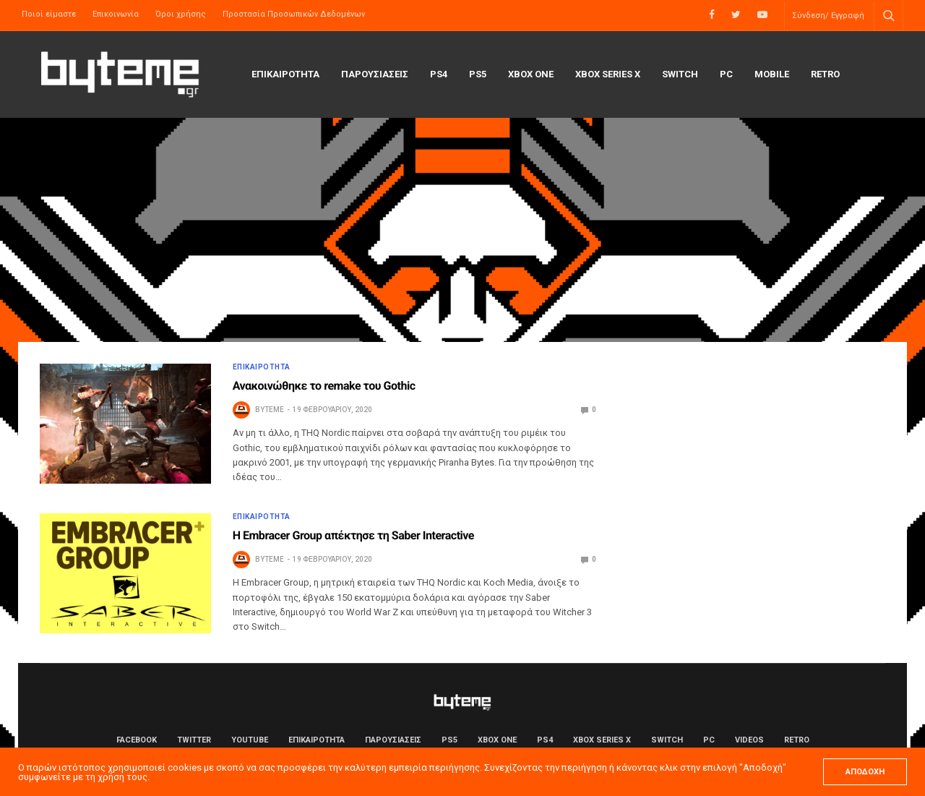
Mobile (771, 74)
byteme (269, 410)
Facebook (136, 740)
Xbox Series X (607, 74)
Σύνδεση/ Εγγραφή (828, 15)
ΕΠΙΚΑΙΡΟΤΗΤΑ (285, 74)
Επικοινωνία (115, 14)
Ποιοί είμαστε (49, 14)
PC (726, 74)
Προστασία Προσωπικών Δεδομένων (294, 14)
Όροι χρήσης (180, 14)
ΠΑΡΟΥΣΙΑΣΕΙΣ (374, 74)
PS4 (438, 74)
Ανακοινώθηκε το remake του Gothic (324, 386)
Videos (749, 740)
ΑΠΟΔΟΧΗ (865, 771)
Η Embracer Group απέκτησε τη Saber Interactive (353, 535)
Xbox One (531, 74)
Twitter (194, 740)
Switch (680, 74)
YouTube (249, 740)
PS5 (477, 74)
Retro (825, 74)
